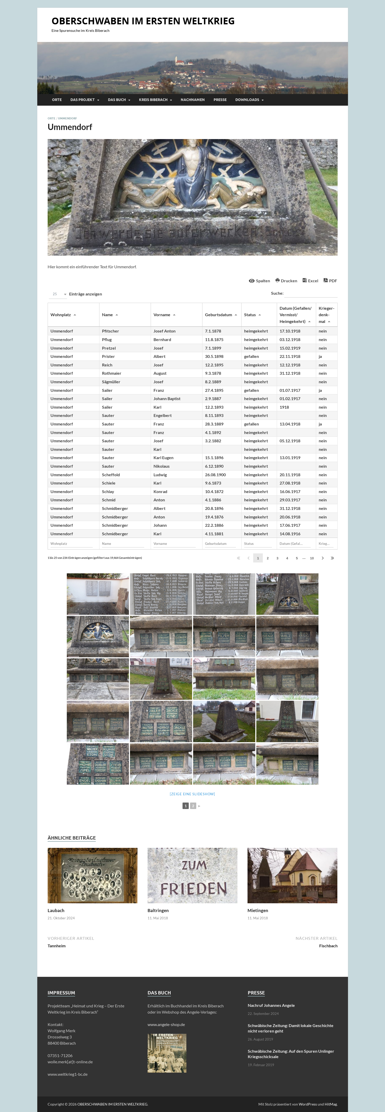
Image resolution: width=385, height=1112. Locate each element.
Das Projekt (82, 100)
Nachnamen (193, 100)
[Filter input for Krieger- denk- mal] (326, 543)
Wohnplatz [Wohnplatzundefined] (60, 314)
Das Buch (117, 100)
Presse (220, 100)
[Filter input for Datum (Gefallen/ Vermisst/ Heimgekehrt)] (295, 543)
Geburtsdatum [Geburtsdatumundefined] (218, 314)
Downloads (247, 100)
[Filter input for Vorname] (175, 543)
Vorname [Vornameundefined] (162, 314)
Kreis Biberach (153, 100)
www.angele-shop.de (166, 1024)
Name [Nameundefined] (107, 314)
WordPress (308, 1104)
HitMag (331, 1104)
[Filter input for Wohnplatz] (71, 543)
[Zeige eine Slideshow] (192, 794)
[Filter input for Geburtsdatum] (220, 543)
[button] (58, 294)
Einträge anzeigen (75, 294)
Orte (57, 100)
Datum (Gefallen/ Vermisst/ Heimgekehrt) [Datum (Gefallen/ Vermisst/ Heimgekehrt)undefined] (295, 315)
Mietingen (258, 910)
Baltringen (158, 910)
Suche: (304, 294)
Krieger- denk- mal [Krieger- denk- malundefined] (327, 315)
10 (312, 558)
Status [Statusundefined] (250, 314)
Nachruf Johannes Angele (271, 1005)
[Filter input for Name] (123, 543)
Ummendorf (67, 118)
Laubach (56, 910)
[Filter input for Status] (258, 543)
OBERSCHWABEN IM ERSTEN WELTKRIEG (143, 21)
